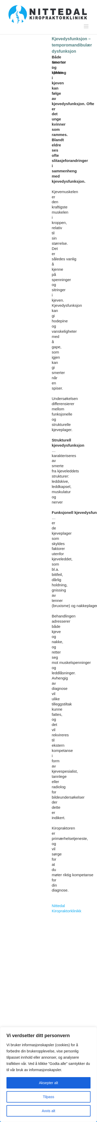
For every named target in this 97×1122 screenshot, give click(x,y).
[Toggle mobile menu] (86, 26)
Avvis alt (48, 1111)
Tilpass (48, 1097)
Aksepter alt (48, 1083)
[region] (48, 1074)
